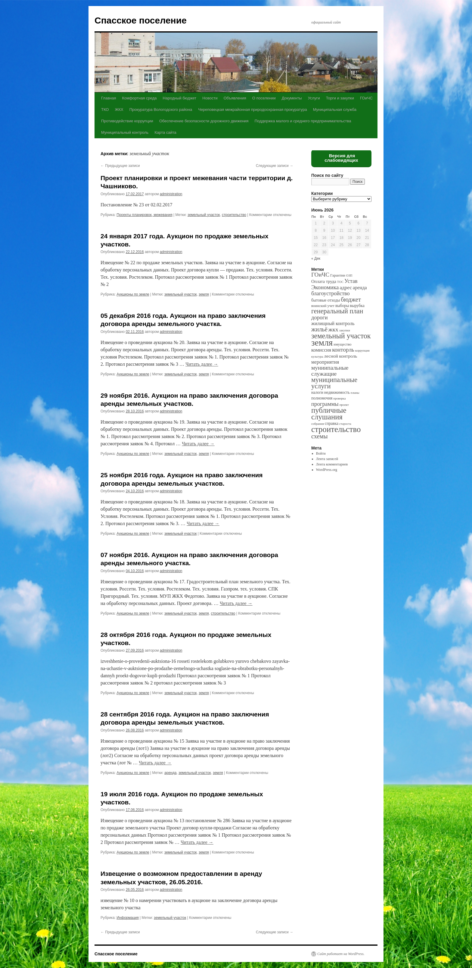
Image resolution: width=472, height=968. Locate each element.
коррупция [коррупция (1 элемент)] (362, 350)
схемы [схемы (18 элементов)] (319, 436)
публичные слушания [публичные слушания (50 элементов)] (328, 413)
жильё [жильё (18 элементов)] (319, 329)
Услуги (314, 98)
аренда (170, 773)
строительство (234, 215)
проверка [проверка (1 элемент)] (339, 398)
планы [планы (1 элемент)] (355, 392)
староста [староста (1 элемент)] (345, 423)
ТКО (105, 109)
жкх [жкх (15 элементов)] (333, 329)
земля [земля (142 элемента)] (322, 342)
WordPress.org (326, 470)
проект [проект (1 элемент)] (344, 404)
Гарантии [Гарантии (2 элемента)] (337, 275)
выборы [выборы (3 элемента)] (342, 305)
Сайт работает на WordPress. (341, 954)
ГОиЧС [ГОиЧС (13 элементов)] (320, 274)
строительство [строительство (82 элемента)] (336, 429)
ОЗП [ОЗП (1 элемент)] (349, 275)
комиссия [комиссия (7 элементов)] (321, 350)
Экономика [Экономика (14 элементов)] (325, 287)
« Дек (315, 258)
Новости (209, 98)
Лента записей (327, 459)
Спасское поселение (141, 20)
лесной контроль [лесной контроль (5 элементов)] (340, 356)
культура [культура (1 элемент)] (317, 356)
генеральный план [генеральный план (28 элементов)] (337, 311)
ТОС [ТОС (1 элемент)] (340, 282)
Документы (292, 98)
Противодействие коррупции (127, 121)
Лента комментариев (332, 464)
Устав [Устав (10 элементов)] (350, 281)
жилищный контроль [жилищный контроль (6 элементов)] (333, 323)
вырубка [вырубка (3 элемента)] (357, 305)
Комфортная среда (139, 98)
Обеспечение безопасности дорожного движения (204, 121)
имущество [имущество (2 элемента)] (342, 344)
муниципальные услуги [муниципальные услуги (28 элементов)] (334, 383)
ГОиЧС (366, 98)
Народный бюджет (180, 98)
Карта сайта (165, 132)
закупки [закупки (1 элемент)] (344, 330)
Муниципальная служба (334, 109)
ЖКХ (119, 109)
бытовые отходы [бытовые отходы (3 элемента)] (325, 300)
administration (171, 194)
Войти (321, 453)
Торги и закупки (340, 98)
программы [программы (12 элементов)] (325, 404)
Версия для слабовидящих (341, 158)
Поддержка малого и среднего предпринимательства (303, 121)
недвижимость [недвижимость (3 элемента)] (337, 392)
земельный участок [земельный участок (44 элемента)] (341, 336)
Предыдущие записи (120, 166)
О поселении (264, 98)
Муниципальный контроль (124, 132)
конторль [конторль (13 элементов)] (343, 349)
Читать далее (201, 364)
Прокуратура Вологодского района (160, 109)
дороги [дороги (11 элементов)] (319, 318)
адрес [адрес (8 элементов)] (346, 287)
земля (204, 294)
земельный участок (204, 215)
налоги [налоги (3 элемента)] (317, 392)
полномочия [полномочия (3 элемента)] (321, 398)
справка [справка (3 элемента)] (331, 423)
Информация (127, 918)
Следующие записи (274, 166)
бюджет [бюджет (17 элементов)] (351, 299)
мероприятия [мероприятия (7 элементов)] (325, 362)
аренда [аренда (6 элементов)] (360, 287)
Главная (108, 98)
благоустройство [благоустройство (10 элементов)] (330, 293)
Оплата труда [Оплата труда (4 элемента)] (323, 281)
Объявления (235, 98)
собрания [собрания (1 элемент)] (317, 423)
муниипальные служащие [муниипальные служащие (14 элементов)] (329, 371)
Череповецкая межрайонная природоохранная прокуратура (252, 109)
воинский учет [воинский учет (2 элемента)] (322, 306)
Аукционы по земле (132, 294)
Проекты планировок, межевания (144, 215)
